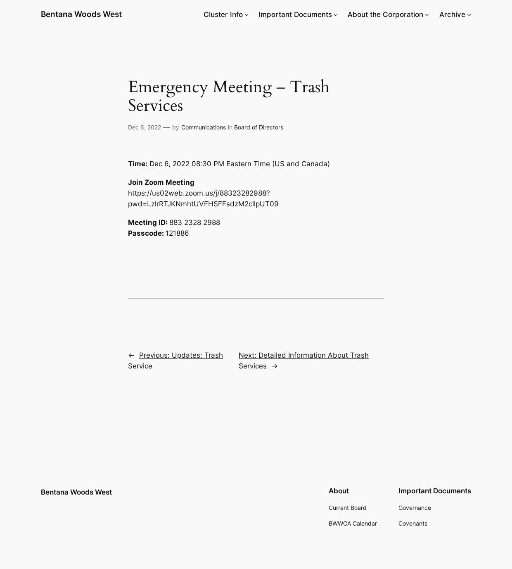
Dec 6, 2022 (144, 127)
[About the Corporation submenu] (427, 14)
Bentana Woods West (81, 14)
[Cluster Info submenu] (246, 14)
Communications (203, 127)
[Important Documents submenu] (336, 14)
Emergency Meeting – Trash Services (228, 96)
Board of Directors (258, 127)
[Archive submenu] (469, 14)
